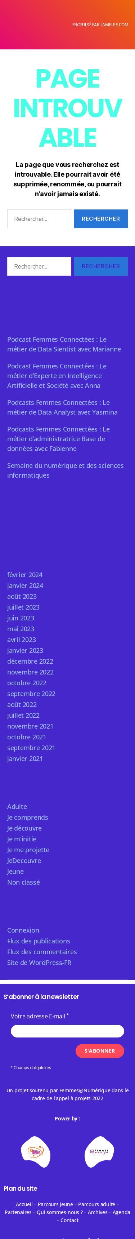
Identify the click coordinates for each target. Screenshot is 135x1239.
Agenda (121, 1212)
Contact (69, 1220)
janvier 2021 (25, 758)
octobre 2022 (26, 682)
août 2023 (22, 596)
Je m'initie (21, 839)
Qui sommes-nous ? (59, 1212)
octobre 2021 (26, 737)
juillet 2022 (23, 715)
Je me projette (28, 849)
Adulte (17, 806)
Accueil (24, 1204)
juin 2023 (20, 618)
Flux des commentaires (42, 951)
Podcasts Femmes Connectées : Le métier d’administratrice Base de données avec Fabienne (58, 439)
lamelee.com (114, 25)
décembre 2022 (30, 661)
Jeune (15, 871)
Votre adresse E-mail (38, 1016)
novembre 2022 (30, 672)
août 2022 (22, 704)
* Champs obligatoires (31, 1067)
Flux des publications (38, 941)
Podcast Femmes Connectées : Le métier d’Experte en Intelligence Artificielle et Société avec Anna (57, 376)
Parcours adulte (96, 1204)
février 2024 (24, 574)
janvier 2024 (25, 585)
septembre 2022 (31, 693)
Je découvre (24, 828)
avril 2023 (21, 639)
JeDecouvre (24, 860)
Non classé (23, 882)
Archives (98, 1212)
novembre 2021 (30, 726)
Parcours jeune (55, 1204)
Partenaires (18, 1212)
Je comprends (27, 817)
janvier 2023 (25, 650)
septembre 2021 (31, 747)
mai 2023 (20, 628)
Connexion (23, 930)
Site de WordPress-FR (39, 962)
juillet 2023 (23, 607)
